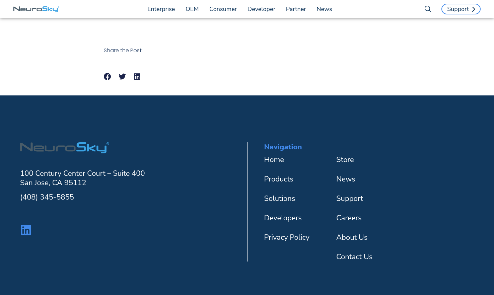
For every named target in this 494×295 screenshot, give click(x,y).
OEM (194, 9)
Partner (297, 9)
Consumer (224, 9)
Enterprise (162, 9)
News (324, 9)
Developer (263, 9)
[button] (108, 77)
